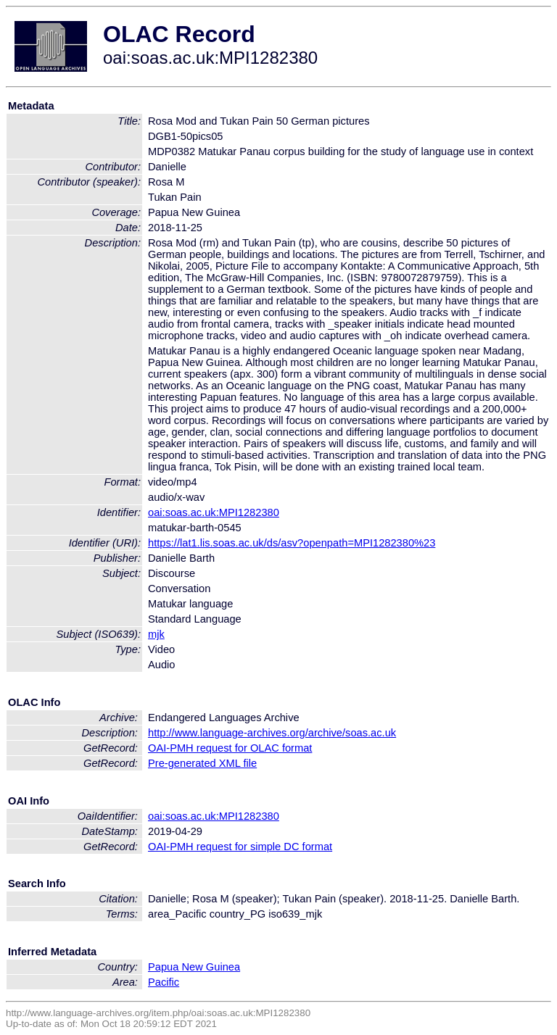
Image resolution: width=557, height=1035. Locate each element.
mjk (156, 634)
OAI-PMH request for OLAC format (230, 748)
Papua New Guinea (194, 967)
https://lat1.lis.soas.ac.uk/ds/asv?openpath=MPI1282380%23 (291, 543)
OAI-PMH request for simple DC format (240, 846)
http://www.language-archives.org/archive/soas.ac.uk (272, 733)
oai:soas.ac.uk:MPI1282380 (213, 512)
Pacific (163, 982)
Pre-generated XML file (202, 763)
